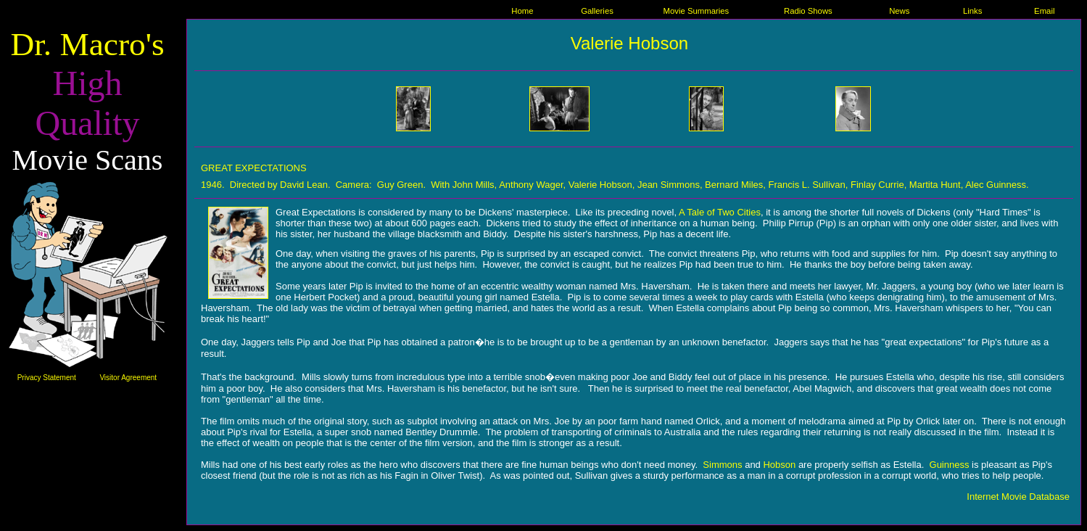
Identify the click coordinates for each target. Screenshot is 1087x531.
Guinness (950, 464)
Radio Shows (808, 11)
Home (522, 11)
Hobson (779, 464)
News (899, 11)
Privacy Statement (46, 378)
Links (972, 11)
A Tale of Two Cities (720, 212)
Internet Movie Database (1018, 496)
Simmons (722, 464)
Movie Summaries (697, 11)
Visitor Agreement (128, 378)
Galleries (597, 11)
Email (1044, 11)
